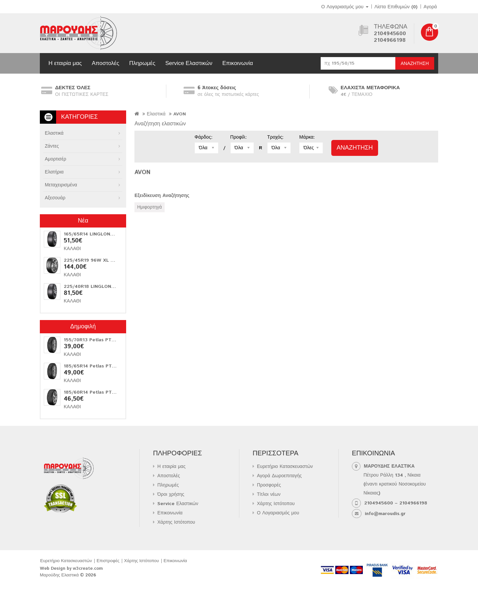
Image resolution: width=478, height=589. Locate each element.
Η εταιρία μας (65, 63)
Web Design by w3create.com (71, 568)
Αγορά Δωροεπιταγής (279, 476)
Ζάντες (52, 146)
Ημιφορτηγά (149, 207)
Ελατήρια (54, 172)
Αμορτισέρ (55, 159)
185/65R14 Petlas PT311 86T (97, 366)
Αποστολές (105, 63)
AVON (179, 114)
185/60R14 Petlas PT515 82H (97, 392)
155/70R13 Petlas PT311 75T (96, 340)
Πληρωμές (142, 63)
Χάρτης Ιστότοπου (176, 522)
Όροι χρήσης (170, 494)
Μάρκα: (307, 137)
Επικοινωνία (237, 63)
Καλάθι (72, 248)
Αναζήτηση (415, 63)
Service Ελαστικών (188, 63)
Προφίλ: (238, 137)
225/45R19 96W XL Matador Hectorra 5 (110, 260)
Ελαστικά (54, 133)
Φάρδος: (203, 137)
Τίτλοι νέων (268, 494)
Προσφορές (269, 485)
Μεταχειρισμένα (61, 185)
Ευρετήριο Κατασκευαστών (285, 466)
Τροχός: (275, 137)
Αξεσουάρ (55, 198)
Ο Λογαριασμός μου (278, 513)
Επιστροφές (108, 561)
